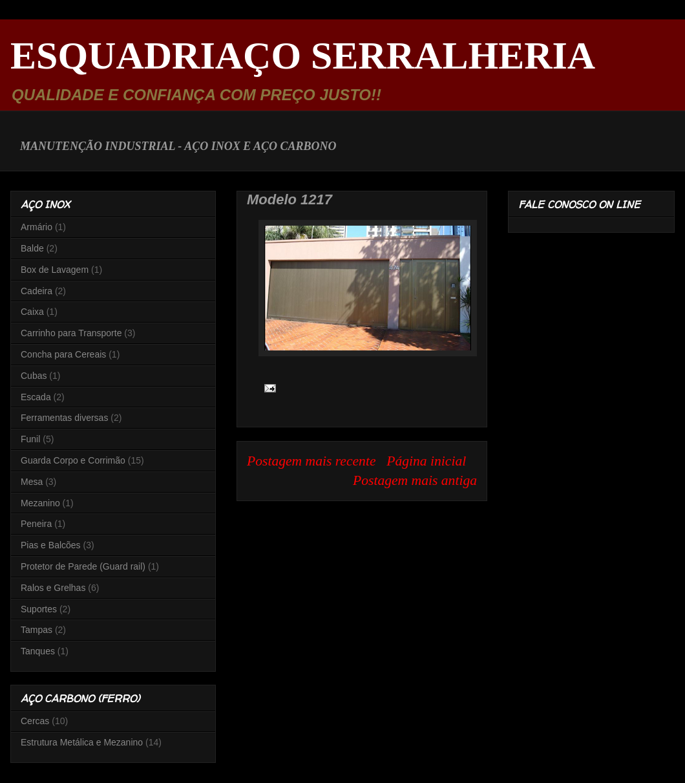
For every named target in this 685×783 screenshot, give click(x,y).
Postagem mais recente (311, 461)
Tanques (38, 651)
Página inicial (426, 461)
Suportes (39, 609)
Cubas (34, 375)
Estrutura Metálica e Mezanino (82, 742)
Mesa (32, 482)
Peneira (36, 524)
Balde (32, 248)
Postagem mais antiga (415, 480)
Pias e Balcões (51, 545)
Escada (36, 397)
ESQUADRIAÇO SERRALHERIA (302, 55)
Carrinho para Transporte (71, 333)
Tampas (36, 630)
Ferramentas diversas (64, 418)
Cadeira (36, 291)
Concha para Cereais (63, 354)
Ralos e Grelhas (53, 588)
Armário (36, 227)
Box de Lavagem (55, 269)
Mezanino (40, 503)
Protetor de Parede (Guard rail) (83, 566)
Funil (30, 439)
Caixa (32, 311)
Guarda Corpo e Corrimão (73, 460)
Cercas (35, 721)
